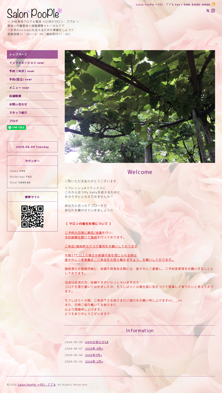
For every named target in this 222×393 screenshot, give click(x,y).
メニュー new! (19, 88)
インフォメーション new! (26, 63)
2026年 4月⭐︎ (94, 348)
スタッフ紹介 (18, 113)
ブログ (13, 121)
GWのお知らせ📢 (96, 342)
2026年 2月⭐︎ (94, 361)
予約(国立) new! (20, 79)
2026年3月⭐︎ (93, 355)
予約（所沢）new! (21, 71)
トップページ (18, 54)
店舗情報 (15, 96)
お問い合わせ (18, 104)
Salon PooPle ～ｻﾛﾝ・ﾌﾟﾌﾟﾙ (37, 385)
